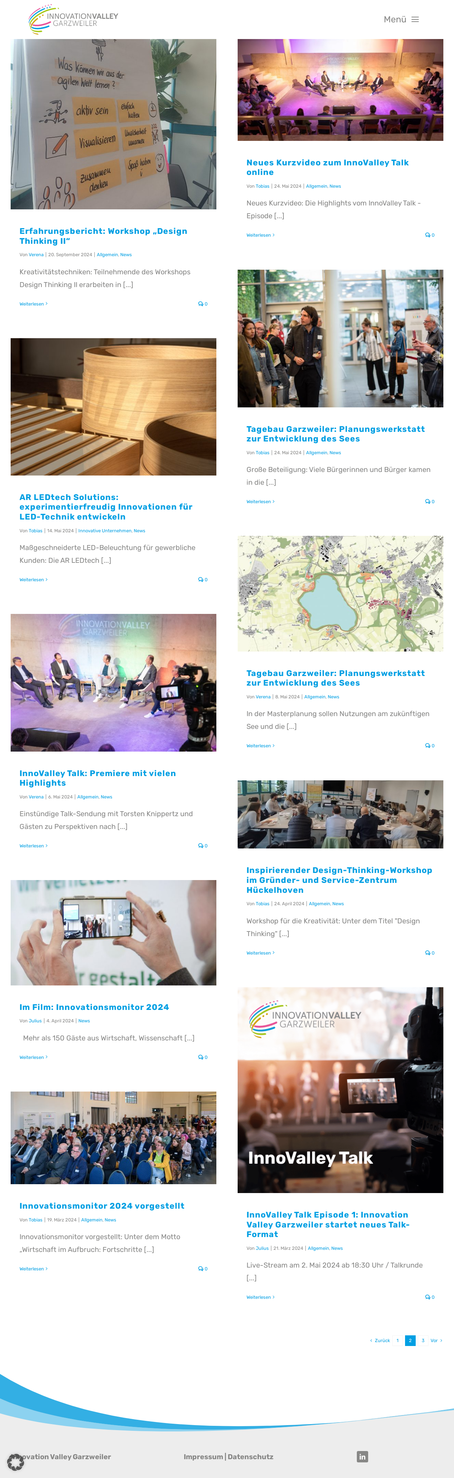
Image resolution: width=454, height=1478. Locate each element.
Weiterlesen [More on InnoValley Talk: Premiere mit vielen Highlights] (32, 845)
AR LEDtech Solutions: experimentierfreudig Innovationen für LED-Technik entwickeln (106, 507)
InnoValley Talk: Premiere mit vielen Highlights (98, 778)
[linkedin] (362, 1456)
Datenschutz (250, 1456)
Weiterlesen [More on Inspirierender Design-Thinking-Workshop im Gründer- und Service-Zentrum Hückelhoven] (259, 953)
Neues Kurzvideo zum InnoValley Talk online (328, 167)
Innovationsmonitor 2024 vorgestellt (102, 1206)
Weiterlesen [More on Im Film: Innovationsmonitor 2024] (32, 1057)
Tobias (263, 186)
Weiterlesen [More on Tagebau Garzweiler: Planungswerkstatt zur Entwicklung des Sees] (259, 501)
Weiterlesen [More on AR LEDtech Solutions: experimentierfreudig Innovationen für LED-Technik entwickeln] (32, 579)
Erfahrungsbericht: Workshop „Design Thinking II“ (104, 236)
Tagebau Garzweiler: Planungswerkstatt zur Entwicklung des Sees (336, 434)
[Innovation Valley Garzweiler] (73, 6)
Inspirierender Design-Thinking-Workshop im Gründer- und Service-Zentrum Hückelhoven (340, 880)
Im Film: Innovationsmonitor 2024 (95, 1007)
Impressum (203, 1456)
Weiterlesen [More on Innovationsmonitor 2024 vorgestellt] (32, 1268)
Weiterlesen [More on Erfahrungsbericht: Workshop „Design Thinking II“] (32, 304)
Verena (36, 254)
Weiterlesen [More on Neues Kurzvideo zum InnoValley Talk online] (259, 235)
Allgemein (107, 254)
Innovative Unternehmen (105, 530)
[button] (15, 1462)
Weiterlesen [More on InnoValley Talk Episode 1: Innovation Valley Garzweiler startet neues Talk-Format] (259, 1297)
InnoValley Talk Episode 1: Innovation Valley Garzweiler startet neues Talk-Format (328, 1224)
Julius (35, 1020)
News (126, 254)
